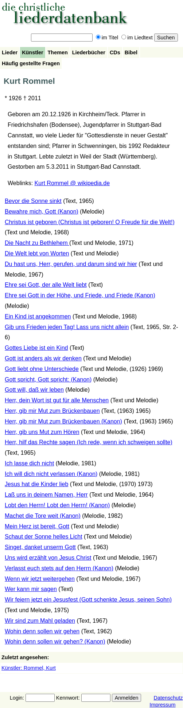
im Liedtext (137, 37)
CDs (115, 52)
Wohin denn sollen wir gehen (42, 631)
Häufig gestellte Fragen (31, 63)
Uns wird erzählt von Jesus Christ (48, 558)
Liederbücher (88, 52)
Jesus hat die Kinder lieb (36, 484)
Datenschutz (168, 698)
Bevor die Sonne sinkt (33, 201)
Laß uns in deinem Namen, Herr (46, 495)
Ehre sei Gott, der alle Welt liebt (46, 285)
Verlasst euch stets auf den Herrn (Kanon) (59, 568)
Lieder (9, 52)
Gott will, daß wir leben (34, 390)
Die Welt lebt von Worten (37, 253)
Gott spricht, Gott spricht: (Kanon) (48, 379)
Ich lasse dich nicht (29, 463)
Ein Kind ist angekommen (38, 316)
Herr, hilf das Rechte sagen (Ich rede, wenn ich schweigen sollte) (88, 442)
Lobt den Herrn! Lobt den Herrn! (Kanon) (57, 505)
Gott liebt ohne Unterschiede (42, 369)
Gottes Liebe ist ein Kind (36, 348)
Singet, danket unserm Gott (40, 547)
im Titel (107, 37)
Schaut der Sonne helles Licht (43, 536)
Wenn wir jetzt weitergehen (40, 579)
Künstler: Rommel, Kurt (28, 668)
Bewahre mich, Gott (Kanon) (41, 211)
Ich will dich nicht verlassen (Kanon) (51, 474)
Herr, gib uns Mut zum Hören (42, 432)
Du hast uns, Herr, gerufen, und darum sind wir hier (71, 264)
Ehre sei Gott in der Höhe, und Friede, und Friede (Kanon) (80, 295)
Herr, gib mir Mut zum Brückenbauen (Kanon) (63, 421)
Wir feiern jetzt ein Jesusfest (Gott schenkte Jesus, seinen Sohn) (88, 599)
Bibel (131, 52)
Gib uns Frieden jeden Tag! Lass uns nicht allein (67, 327)
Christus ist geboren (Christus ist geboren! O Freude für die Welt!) (90, 222)
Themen (58, 52)
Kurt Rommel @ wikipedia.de (72, 183)
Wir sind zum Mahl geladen (40, 621)
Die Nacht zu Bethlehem (37, 243)
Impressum (162, 705)
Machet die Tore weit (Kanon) (43, 516)
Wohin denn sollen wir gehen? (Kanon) (55, 641)
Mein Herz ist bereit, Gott (37, 526)
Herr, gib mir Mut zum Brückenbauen (52, 411)
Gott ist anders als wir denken (43, 358)
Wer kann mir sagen (31, 589)
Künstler (32, 52)
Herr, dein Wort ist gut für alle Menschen (57, 400)
